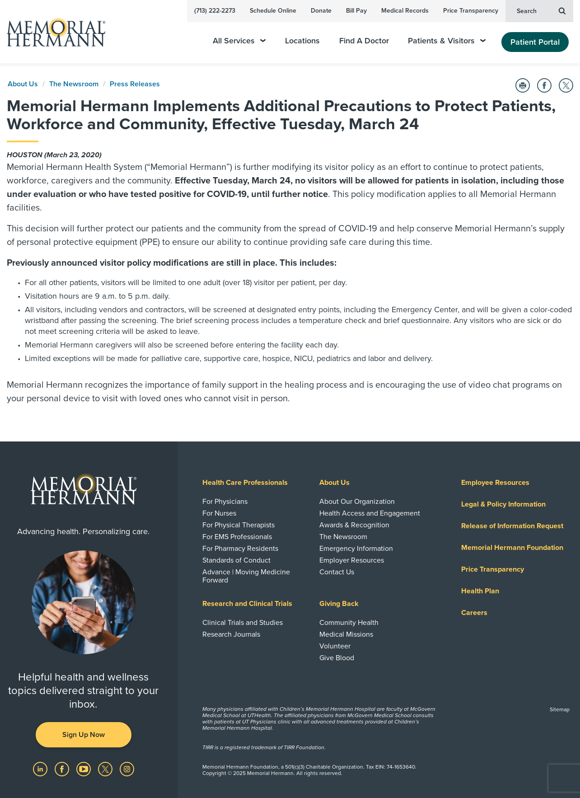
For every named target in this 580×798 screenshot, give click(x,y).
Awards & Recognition (354, 525)
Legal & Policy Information (503, 504)
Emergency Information (356, 549)
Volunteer (335, 646)
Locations (302, 41)
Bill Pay (356, 10)
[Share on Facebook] (544, 85)
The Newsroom (73, 84)
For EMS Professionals (237, 537)
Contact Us (336, 572)
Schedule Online (273, 10)
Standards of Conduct (236, 560)
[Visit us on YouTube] (84, 768)
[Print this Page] (522, 85)
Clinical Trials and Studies (242, 623)
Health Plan (480, 591)
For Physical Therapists (238, 525)
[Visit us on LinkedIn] (41, 768)
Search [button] (541, 10)
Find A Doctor (364, 41)
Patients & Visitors (447, 41)
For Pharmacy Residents (240, 549)
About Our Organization (357, 502)
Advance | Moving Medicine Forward (246, 576)
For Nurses (219, 513)
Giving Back (339, 603)
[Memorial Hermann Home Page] (52, 32)
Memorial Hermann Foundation (512, 547)
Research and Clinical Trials (247, 603)
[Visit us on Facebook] (63, 768)
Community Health (349, 623)
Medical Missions (346, 634)
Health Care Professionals (245, 482)
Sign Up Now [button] (83, 734)
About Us (23, 84)
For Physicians (225, 502)
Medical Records (405, 10)
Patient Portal (535, 42)
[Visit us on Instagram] (127, 768)
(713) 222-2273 (214, 10)
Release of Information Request (512, 525)
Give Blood (336, 658)
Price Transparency (470, 10)
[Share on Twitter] (566, 85)
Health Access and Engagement (369, 513)
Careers (474, 612)
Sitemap (560, 709)
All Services (239, 41)
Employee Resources (495, 482)
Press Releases (135, 84)
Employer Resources (351, 560)
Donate (321, 10)
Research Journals (231, 634)
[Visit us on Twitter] (106, 768)
